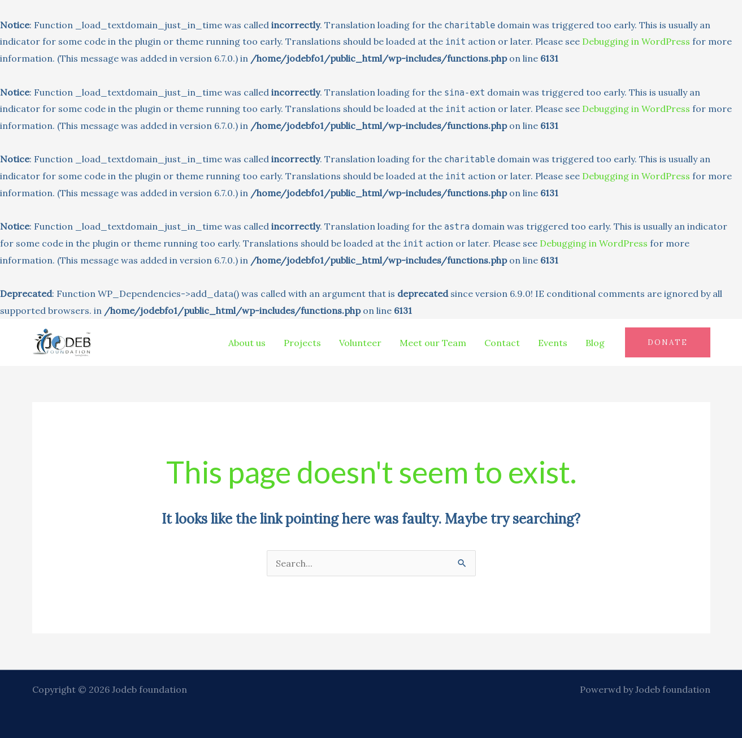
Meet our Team (433, 342)
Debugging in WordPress (636, 41)
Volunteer (360, 342)
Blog (595, 342)
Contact (502, 342)
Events (552, 342)
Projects (302, 342)
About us (247, 342)
